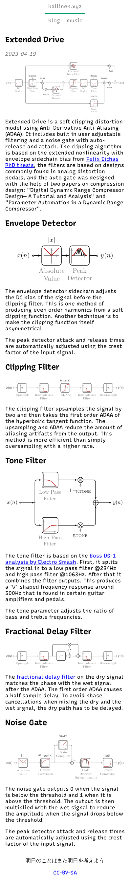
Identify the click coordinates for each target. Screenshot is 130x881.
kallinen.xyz (65, 6)
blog (54, 20)
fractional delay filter (46, 677)
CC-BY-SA (65, 873)
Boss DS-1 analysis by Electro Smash (60, 559)
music (74, 20)
